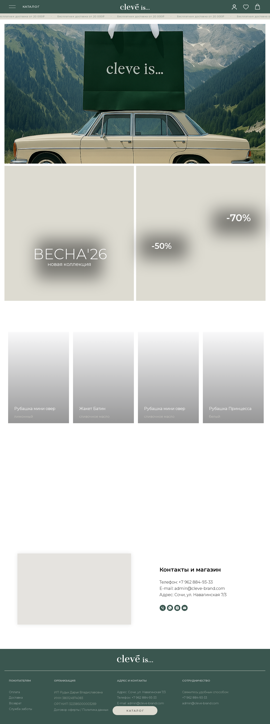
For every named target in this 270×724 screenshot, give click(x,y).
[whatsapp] (170, 608)
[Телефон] (163, 608)
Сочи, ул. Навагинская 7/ (199, 594)
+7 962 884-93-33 (196, 582)
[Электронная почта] (185, 608)
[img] (234, 7)
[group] (38, 377)
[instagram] (177, 608)
